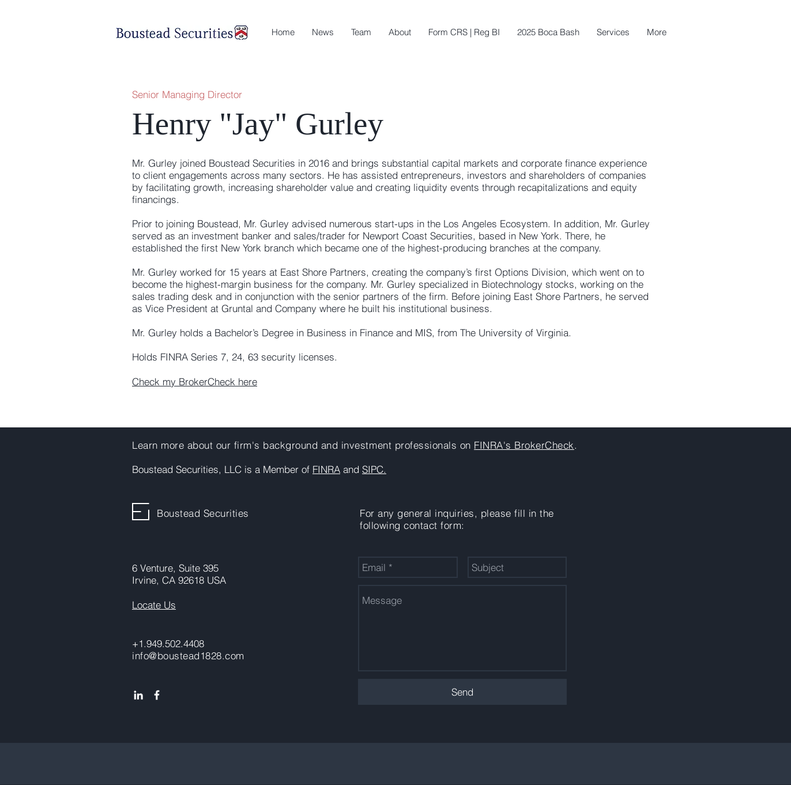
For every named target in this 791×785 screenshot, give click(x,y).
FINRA (326, 469)
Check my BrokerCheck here (194, 381)
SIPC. (374, 469)
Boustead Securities (203, 513)
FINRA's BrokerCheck (524, 445)
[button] (613, 32)
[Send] (462, 692)
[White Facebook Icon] (156, 695)
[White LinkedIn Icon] (138, 695)
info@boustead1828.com (188, 655)
